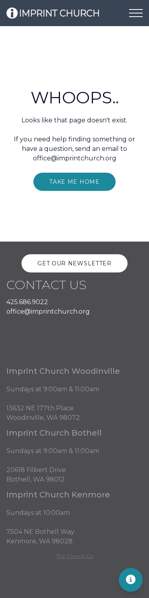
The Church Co (74, 556)
